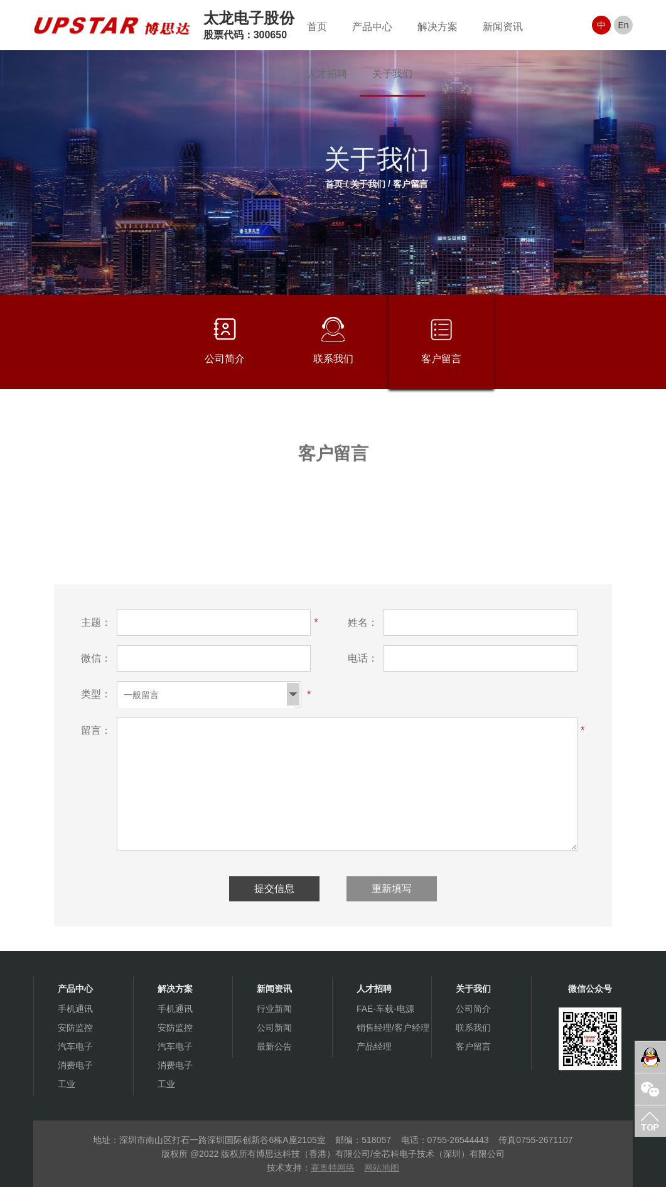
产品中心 (372, 26)
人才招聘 (327, 73)
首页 (317, 26)
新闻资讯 (503, 26)
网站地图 (381, 1168)
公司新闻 (274, 1028)
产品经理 (374, 1046)
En (623, 25)
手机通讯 (75, 1009)
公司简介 (225, 340)
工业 (66, 1084)
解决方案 (437, 26)
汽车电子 (75, 1046)
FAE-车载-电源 (385, 1009)
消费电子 (75, 1065)
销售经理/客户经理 (393, 1028)
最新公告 (274, 1046)
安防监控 (75, 1028)
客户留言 (410, 184)
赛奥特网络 (333, 1168)
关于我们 (392, 73)
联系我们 (333, 340)
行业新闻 (274, 1009)
